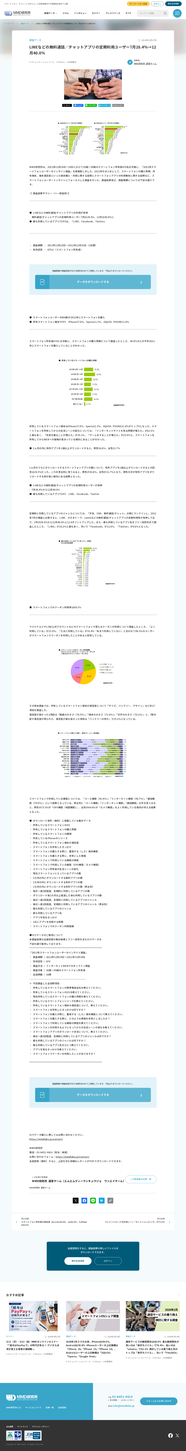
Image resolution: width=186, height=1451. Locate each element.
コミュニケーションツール (41, 62)
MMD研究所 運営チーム (145, 64)
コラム (65, 13)
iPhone (61, 62)
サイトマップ (22, 1426)
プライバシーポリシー (40, 1426)
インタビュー (80, 13)
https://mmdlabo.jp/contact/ (46, 1139)
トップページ (9, 23)
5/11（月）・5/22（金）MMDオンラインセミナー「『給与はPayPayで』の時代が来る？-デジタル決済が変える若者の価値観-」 (32, 1345)
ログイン (157, 4)
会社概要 (9, 1426)
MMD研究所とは (13, 1408)
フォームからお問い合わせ (159, 1401)
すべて (128, 13)
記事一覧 (50, 1408)
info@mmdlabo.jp (123, 1406)
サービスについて (33, 1408)
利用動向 (71, 62)
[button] (179, 1295)
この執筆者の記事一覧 (140, 1179)
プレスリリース (113, 13)
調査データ (49, 13)
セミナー (96, 13)
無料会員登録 (173, 3)
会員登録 (62, 1408)
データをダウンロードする (72, 282)
